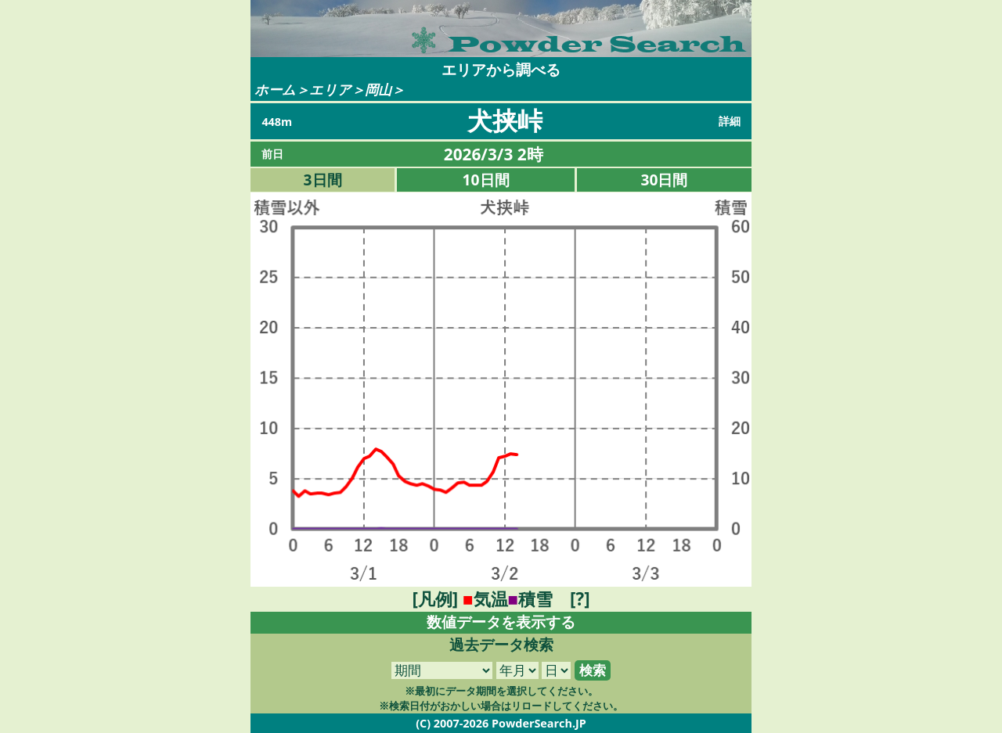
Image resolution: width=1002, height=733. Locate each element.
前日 (272, 153)
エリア (330, 90)
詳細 (730, 120)
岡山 (378, 90)
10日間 (486, 179)
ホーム (275, 90)
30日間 (664, 179)
